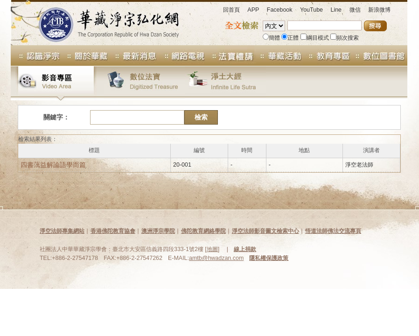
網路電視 (181, 55)
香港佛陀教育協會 (113, 231)
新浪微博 (379, 10)
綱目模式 (314, 38)
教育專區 (327, 55)
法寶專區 (230, 55)
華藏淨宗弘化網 (99, 22)
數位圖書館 (379, 55)
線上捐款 (245, 249)
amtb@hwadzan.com (216, 258)
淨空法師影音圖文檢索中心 (265, 231)
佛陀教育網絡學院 (203, 231)
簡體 (271, 38)
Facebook (280, 10)
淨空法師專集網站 (62, 231)
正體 (290, 38)
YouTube (311, 10)
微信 (355, 10)
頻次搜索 (344, 38)
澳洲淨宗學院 (158, 231)
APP (253, 10)
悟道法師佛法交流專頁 (333, 231)
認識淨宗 (35, 55)
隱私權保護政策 (268, 258)
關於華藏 (84, 55)
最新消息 (133, 55)
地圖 (212, 249)
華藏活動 (278, 55)
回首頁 (231, 10)
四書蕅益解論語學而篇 (53, 164)
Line (336, 10)
